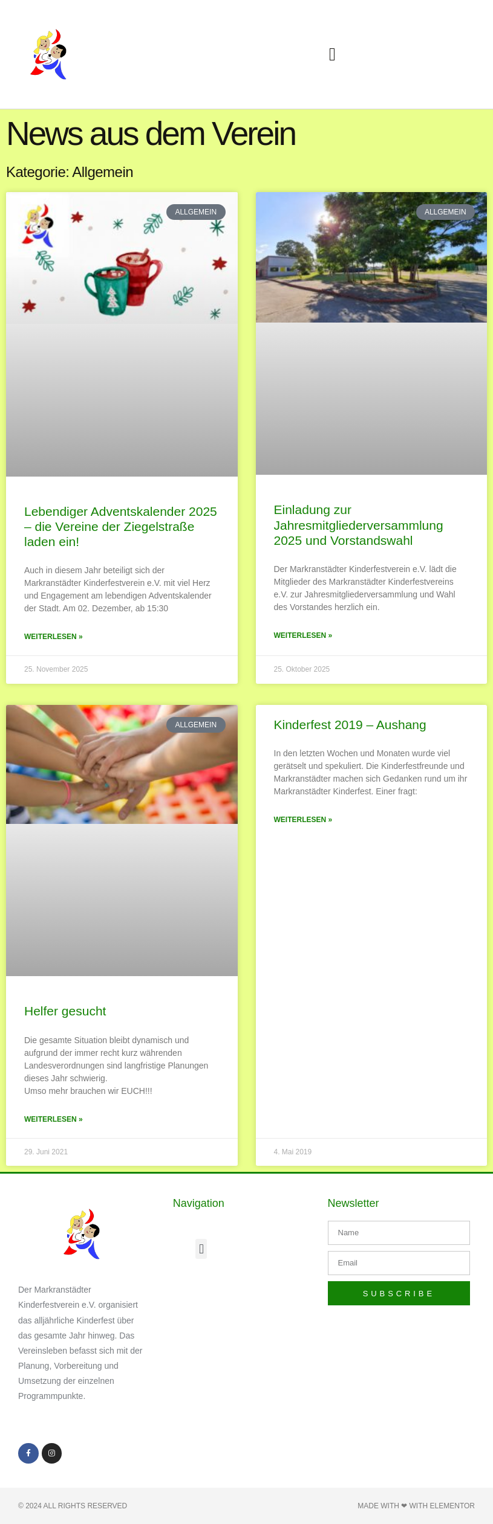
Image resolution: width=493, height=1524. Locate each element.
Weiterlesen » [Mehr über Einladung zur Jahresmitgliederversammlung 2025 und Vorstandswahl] (303, 635)
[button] (333, 54)
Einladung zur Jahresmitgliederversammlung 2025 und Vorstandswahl (358, 525)
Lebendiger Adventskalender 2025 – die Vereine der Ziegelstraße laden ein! (120, 526)
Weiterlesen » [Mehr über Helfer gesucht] (53, 1119)
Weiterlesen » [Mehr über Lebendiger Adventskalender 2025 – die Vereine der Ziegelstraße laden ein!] (53, 636)
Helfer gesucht (65, 1011)
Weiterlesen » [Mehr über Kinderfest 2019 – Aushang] (303, 819)
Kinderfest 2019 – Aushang (350, 724)
